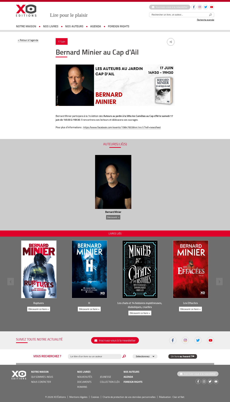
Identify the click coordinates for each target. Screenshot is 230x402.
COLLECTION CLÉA (110, 381)
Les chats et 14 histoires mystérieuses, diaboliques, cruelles (139, 305)
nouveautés (84, 376)
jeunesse (105, 376)
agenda (95, 26)
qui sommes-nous (42, 376)
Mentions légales (78, 397)
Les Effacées (190, 303)
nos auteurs (74, 26)
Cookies (95, 397)
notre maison (26, 26)
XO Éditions (60, 397)
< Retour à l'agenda (28, 40)
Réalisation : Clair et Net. (172, 397)
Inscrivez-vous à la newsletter (170, 7)
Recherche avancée (205, 19)
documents (84, 381)
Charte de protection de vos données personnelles (129, 397)
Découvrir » (113, 217)
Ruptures (38, 303)
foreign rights (118, 26)
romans (82, 387)
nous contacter (41, 381)
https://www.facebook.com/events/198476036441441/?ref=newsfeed (121, 127)
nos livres (50, 26)
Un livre (183, 356)
